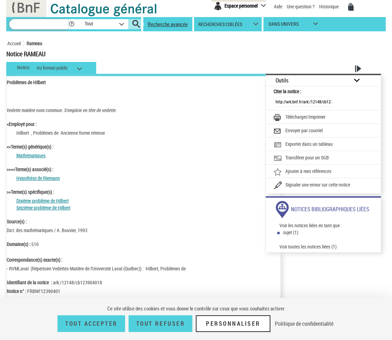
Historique (329, 6)
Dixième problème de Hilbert (42, 200)
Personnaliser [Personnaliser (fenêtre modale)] (233, 323)
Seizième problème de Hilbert (43, 207)
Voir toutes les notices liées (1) (308, 246)
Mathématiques (31, 155)
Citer (287, 91)
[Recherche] (38, 24)
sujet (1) (290, 232)
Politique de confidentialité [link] (304, 323)
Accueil (14, 43)
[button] (71, 24)
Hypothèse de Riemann (38, 178)
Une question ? (301, 6)
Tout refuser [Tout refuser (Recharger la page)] (160, 323)
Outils (282, 80)
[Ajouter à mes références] (302, 172)
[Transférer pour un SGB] (301, 158)
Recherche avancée (168, 24)
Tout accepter (91, 323)
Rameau (34, 43)
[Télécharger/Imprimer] (299, 117)
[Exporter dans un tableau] (303, 145)
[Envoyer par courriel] (298, 131)
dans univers (284, 25)
